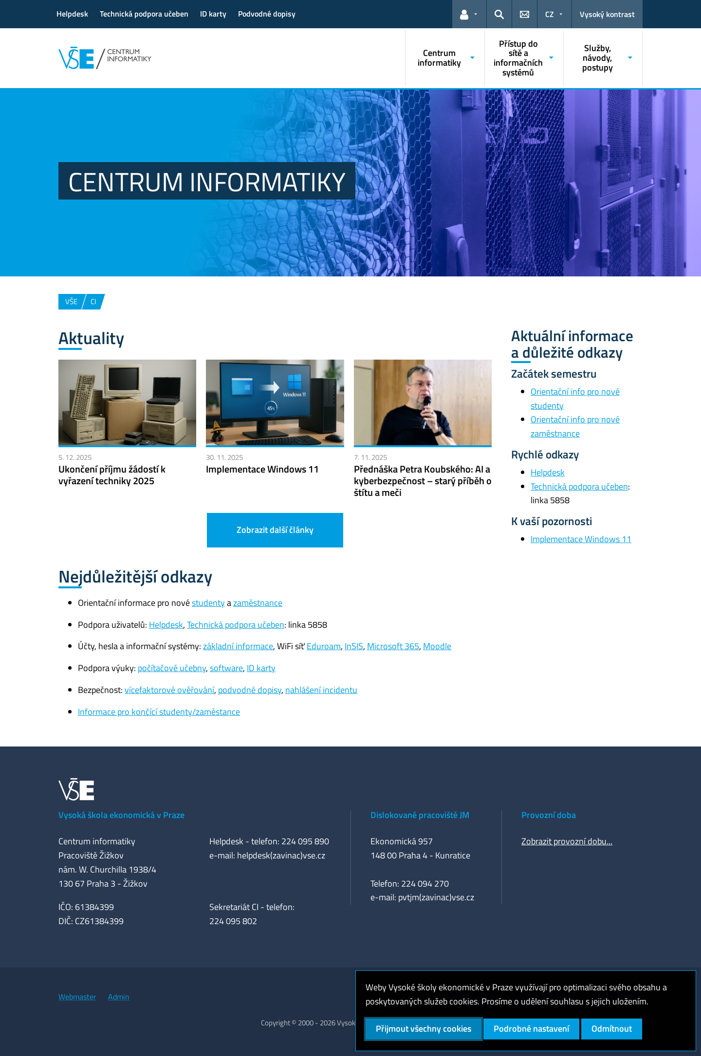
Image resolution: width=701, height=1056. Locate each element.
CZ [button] (549, 14)
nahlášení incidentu (321, 689)
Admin (118, 996)
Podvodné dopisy (266, 13)
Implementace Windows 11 (581, 539)
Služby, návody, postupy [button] (597, 57)
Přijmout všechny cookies (423, 1028)
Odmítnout (611, 1028)
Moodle (437, 646)
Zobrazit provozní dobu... (566, 841)
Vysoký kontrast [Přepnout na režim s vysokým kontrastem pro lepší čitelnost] (607, 14)
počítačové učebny (172, 667)
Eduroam (324, 646)
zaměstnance (257, 602)
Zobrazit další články (275, 529)
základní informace (238, 646)
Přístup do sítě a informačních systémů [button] (518, 58)
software (226, 667)
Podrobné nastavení (531, 1028)
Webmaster (77, 996)
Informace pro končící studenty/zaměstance (159, 711)
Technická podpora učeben (144, 13)
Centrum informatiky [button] (439, 57)
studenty (208, 602)
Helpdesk (72, 13)
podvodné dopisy (249, 689)
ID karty (213, 13)
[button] (469, 14)
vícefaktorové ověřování (169, 689)
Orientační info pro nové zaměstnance (575, 426)
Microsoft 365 (393, 646)
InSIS (354, 646)
